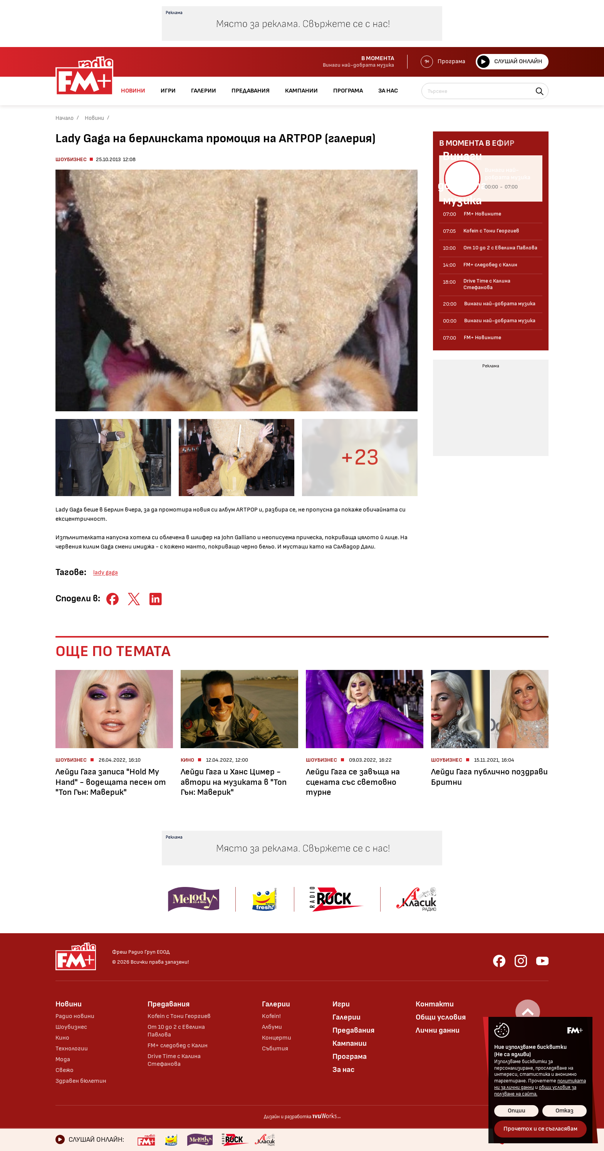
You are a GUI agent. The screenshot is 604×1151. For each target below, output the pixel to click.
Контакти (435, 1004)
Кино (62, 1038)
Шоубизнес (71, 159)
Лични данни (438, 1030)
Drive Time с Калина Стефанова (174, 1060)
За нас (343, 1069)
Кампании (349, 1043)
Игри (341, 1004)
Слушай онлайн (509, 62)
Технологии (71, 1048)
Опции (516, 1110)
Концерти (276, 1038)
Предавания (169, 1004)
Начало (64, 118)
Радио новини (74, 1016)
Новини (94, 118)
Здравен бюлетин (80, 1081)
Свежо (64, 1070)
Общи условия (441, 1017)
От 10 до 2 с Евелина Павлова (176, 1030)
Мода (62, 1059)
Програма (443, 62)
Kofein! (271, 1016)
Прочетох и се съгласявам (540, 1128)
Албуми (272, 1027)
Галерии (276, 1004)
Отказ (564, 1110)
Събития (275, 1048)
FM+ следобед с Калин (178, 1045)
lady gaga (105, 572)
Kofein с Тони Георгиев (179, 1016)
